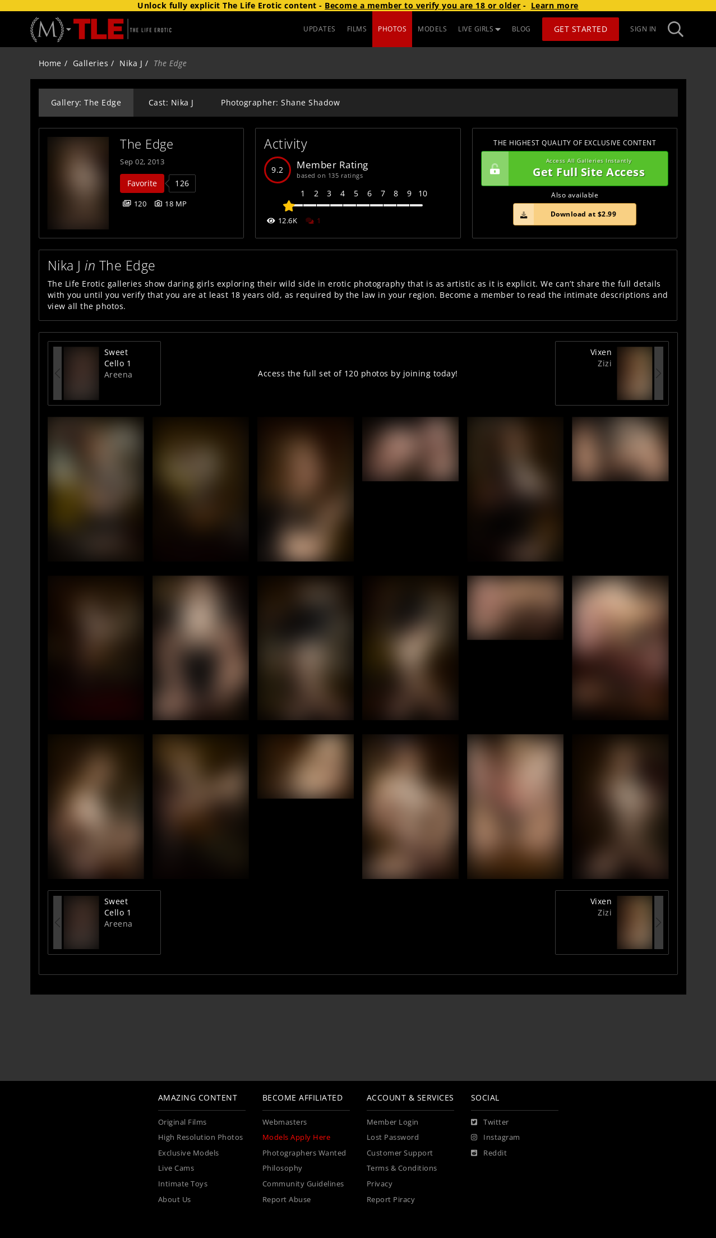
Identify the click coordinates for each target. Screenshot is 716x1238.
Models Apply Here (296, 1137)
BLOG (521, 29)
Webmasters (284, 1122)
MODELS (432, 29)
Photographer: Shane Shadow (280, 102)
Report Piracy (391, 1199)
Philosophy (282, 1168)
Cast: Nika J (171, 102)
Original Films (182, 1122)
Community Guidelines (303, 1184)
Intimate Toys (183, 1184)
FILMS (357, 29)
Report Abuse (286, 1199)
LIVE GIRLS (479, 29)
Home (50, 63)
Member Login (393, 1122)
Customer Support (400, 1153)
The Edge (146, 144)
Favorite (142, 183)
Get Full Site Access (572, 168)
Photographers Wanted (304, 1153)
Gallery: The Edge (86, 102)
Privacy (380, 1184)
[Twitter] (490, 1122)
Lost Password (393, 1137)
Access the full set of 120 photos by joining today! (358, 373)
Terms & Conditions (402, 1168)
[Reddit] (489, 1153)
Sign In (643, 29)
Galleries (91, 63)
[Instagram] (495, 1138)
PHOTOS (392, 29)
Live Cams (176, 1168)
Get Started (581, 29)
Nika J (130, 63)
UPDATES (319, 29)
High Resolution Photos (200, 1137)
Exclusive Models (188, 1153)
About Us (174, 1199)
